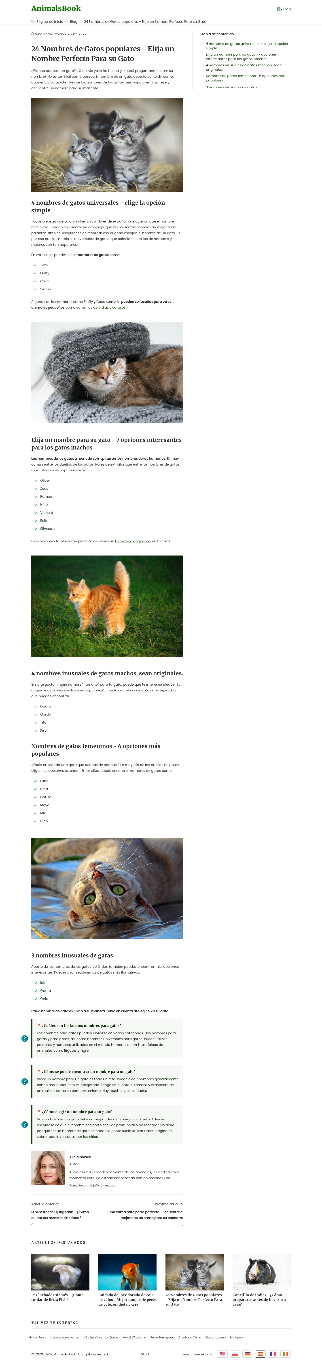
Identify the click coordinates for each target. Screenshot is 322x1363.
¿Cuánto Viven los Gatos (101, 1337)
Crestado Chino (189, 1337)
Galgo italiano (215, 1337)
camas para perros (65, 1337)
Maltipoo (236, 1337)
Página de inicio (50, 21)
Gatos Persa (38, 1337)
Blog (73, 21)
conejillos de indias (92, 307)
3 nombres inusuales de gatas (231, 87)
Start (145, 1354)
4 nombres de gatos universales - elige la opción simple (247, 46)
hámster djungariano (133, 541)
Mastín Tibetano (134, 1337)
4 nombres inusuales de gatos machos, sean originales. (244, 67)
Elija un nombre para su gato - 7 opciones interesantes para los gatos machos (241, 57)
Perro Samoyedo (162, 1337)
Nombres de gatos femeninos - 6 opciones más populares (246, 78)
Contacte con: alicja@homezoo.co (92, 1185)
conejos (119, 307)
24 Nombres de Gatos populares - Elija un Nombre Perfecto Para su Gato (145, 21)
